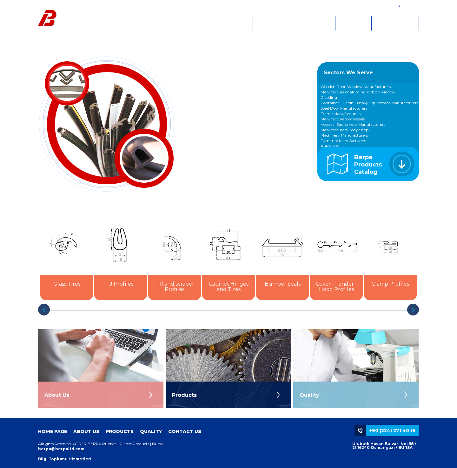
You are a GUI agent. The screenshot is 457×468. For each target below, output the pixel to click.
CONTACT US (395, 23)
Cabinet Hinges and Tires (228, 286)
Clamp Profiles (390, 284)
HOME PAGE (231, 23)
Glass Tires (66, 284)
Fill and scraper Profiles (174, 286)
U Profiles (120, 284)
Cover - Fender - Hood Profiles (336, 286)
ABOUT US (273, 23)
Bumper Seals (283, 284)
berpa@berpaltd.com (61, 448)
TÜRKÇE (407, 6)
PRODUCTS (314, 23)
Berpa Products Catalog (368, 164)
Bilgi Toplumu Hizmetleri (64, 459)
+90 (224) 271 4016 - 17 (375, 5)
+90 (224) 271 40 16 (392, 430)
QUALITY (353, 23)
